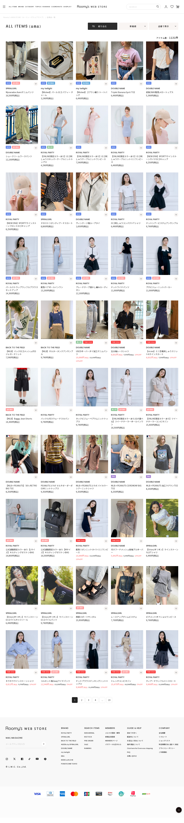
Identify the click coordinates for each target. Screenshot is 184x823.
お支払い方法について (135, 740)
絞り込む (102, 26)
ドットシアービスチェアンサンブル (162, 223)
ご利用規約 (163, 752)
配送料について (132, 737)
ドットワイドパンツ (120, 287)
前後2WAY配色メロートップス (159, 92)
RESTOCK (88, 737)
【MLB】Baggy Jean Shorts (19, 418)
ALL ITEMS (13, 7)
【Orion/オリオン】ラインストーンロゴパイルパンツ (57, 618)
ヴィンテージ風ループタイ (88, 223)
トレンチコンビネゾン (121, 681)
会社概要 (162, 733)
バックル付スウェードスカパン (55, 418)
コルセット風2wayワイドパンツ (55, 681)
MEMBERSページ (111, 740)
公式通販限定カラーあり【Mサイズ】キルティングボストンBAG (56, 551)
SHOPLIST (67, 7)
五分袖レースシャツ (120, 351)
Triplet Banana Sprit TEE (123, 92)
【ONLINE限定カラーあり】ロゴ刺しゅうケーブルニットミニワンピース (127, 159)
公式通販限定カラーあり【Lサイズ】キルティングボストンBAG (20, 551)
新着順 (133, 26)
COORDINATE (56, 7)
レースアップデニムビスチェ (124, 616)
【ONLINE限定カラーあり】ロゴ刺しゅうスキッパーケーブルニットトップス (57, 159)
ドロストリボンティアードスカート (57, 223)
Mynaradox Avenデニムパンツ (20, 92)
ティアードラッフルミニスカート (161, 681)
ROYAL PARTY (47, 152)
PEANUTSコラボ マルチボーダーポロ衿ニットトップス (57, 487)
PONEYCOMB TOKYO (69, 764)
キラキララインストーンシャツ (20, 681)
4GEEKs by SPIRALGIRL (69, 744)
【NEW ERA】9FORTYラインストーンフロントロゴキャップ (21, 224)
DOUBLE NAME (118, 88)
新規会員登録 (110, 737)
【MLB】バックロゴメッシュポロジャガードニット (21, 353)
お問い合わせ (132, 756)
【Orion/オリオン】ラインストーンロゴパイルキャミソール (22, 618)
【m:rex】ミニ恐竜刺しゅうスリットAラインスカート (162, 353)
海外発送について (133, 744)
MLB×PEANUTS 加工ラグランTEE (162, 485)
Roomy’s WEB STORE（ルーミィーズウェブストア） (24, 17)
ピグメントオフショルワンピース (161, 616)
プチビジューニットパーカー (159, 287)
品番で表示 (163, 26)
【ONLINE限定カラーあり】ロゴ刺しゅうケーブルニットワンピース (91, 158)
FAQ (128, 752)
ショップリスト (164, 740)
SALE (86, 744)
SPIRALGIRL (11, 88)
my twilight (46, 88)
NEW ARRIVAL (89, 733)
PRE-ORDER (88, 740)
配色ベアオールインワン (52, 287)
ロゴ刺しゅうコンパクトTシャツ (126, 223)
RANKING (46, 7)
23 (109, 700)
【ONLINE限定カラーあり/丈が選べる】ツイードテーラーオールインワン (127, 421)
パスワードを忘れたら (113, 744)
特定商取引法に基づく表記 (168, 744)
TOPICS (38, 7)
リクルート (163, 737)
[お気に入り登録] (36, 84)
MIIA (62, 756)
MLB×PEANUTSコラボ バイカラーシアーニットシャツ (92, 487)
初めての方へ (132, 733)
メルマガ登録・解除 (112, 733)
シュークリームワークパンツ (19, 156)
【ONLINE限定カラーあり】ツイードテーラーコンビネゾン (162, 420)
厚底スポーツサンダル (86, 616)
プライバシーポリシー (167, 748)
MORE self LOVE (67, 760)
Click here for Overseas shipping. (140, 748)
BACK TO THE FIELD (15, 347)
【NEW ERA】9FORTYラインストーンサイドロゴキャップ (161, 158)
